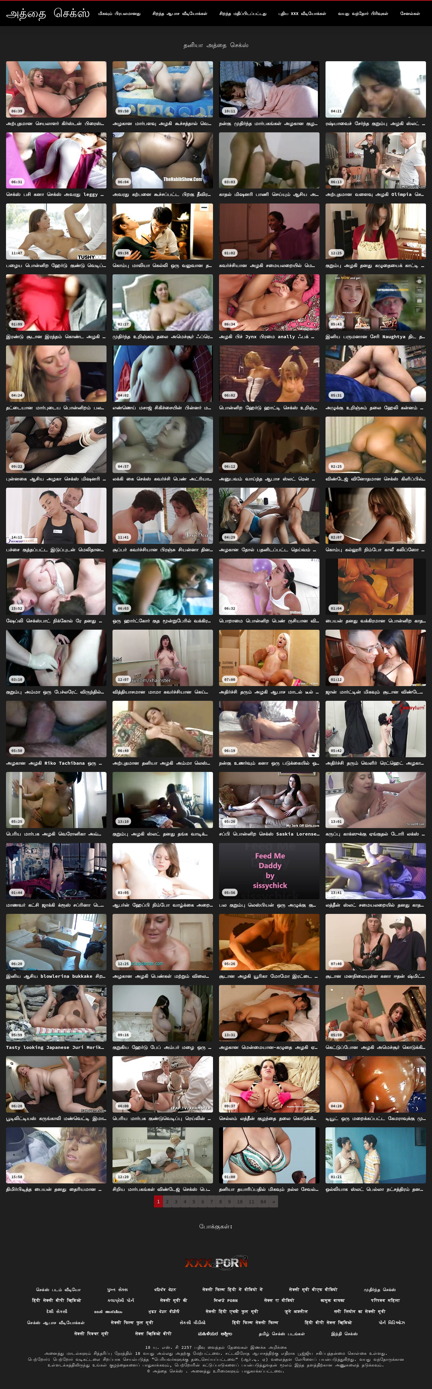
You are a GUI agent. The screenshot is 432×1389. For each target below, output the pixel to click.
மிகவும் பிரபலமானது (119, 13)
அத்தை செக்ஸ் (169, 1371)
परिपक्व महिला (385, 1300)
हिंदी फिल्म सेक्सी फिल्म (255, 1322)
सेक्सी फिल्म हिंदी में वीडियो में (232, 1289)
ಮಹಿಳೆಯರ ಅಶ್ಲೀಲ (215, 1333)
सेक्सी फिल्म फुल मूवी (132, 1322)
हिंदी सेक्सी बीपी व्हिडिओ (56, 1300)
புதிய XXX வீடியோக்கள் (302, 13)
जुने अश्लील (296, 1311)
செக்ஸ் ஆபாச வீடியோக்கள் (56, 1322)
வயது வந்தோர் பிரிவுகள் (363, 13)
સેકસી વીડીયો (193, 1322)
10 (240, 1201)
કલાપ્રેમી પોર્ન (120, 1300)
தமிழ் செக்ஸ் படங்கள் (282, 1333)
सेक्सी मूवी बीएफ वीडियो (313, 1289)
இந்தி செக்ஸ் (344, 1333)
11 (251, 1201)
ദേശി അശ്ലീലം (108, 1311)
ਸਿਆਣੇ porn (226, 1300)
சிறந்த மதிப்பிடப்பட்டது (242, 13)
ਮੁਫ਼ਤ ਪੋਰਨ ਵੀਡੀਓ (163, 1311)
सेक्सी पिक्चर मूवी (91, 1333)
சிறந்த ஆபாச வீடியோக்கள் (179, 13)
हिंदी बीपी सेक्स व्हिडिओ (328, 1322)
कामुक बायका (333, 1300)
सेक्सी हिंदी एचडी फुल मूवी (232, 1311)
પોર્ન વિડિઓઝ (392, 1322)
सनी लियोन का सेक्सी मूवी (360, 1311)
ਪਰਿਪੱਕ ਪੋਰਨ (165, 1289)
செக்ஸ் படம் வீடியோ (58, 1289)
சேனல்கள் (410, 13)
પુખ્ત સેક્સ (117, 1289)
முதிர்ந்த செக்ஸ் (380, 1289)
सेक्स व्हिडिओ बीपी (153, 1333)
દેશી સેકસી (57, 1311)
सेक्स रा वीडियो (279, 1300)
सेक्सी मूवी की (174, 1300)
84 (263, 1201)
